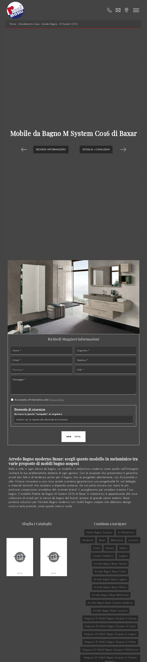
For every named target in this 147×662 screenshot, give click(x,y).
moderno (87, 540)
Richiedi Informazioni (51, 149)
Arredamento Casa (29, 24)
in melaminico (126, 532)
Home (13, 24)
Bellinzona (117, 540)
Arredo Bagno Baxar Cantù (110, 571)
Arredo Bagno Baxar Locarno (110, 610)
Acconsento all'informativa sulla (39, 399)
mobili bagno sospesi (99, 532)
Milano (123, 548)
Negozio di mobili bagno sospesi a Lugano (110, 634)
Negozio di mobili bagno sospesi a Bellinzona (110, 650)
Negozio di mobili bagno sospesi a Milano (110, 642)
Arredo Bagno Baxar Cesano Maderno (110, 603)
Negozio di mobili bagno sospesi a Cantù (110, 626)
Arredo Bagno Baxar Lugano (110, 579)
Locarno (133, 540)
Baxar (102, 540)
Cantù (96, 548)
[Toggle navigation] (136, 10)
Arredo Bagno (49, 24)
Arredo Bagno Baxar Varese (110, 563)
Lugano (123, 556)
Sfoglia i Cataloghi (96, 149)
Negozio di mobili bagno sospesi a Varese (110, 618)
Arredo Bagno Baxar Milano (110, 587)
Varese (110, 548)
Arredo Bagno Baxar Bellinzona (110, 595)
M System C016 (69, 24)
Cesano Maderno (103, 556)
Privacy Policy (56, 399)
